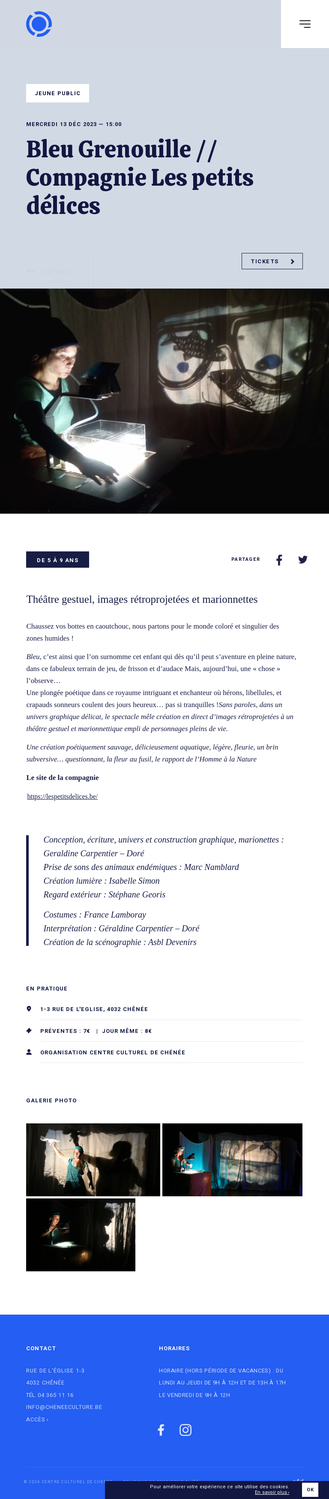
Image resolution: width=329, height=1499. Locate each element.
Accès (35, 1419)
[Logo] (39, 24)
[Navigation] (305, 24)
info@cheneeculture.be (64, 1407)
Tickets (272, 261)
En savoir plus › (272, 1493)
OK (310, 1490)
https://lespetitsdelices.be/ (62, 796)
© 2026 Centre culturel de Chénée (68, 1482)
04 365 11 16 (56, 1395)
